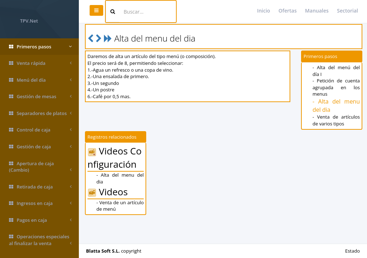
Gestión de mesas (40, 96)
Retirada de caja (40, 186)
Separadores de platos (40, 113)
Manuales (317, 10)
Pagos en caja (40, 220)
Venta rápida (40, 63)
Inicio (263, 10)
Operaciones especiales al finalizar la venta (40, 240)
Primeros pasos (40, 46)
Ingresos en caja (40, 203)
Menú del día (40, 80)
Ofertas (287, 10)
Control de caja (40, 129)
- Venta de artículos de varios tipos (336, 120)
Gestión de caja (40, 146)
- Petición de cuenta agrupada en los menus (336, 87)
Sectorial (347, 10)
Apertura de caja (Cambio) (40, 166)
